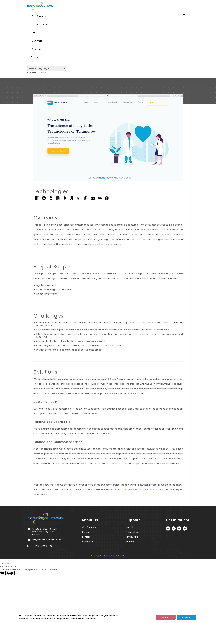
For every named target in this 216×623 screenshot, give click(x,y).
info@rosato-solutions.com (139, 489)
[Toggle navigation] (28, 75)
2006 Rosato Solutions (114, 555)
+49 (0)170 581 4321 (43, 546)
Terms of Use (132, 532)
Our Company (89, 527)
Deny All (166, 617)
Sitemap (130, 541)
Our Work (35, 41)
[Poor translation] (10, 573)
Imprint (129, 527)
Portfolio (86, 536)
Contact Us (87, 541)
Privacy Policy (132, 536)
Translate (49, 72)
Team (32, 57)
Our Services (36, 16)
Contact (34, 49)
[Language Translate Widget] (46, 68)
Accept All (186, 617)
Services (86, 532)
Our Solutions (37, 24)
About (33, 32)
